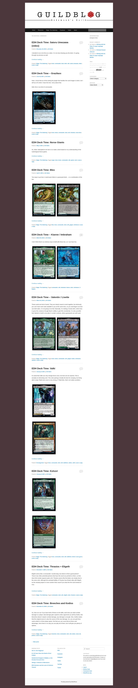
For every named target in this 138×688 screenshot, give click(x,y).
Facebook (62, 30)
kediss (73, 634)
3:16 (100, 67)
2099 (90, 63)
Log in (85, 667)
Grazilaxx (72, 132)
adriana (95, 63)
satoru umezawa (74, 63)
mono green (79, 556)
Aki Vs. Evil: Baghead (37, 650)
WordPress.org (87, 673)
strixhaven (76, 224)
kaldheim (65, 462)
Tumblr (59, 667)
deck (62, 63)
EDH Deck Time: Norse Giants (48, 142)
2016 (103, 63)
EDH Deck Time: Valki (43, 368)
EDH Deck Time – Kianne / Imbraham (52, 234)
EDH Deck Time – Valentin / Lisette (50, 297)
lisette (73, 358)
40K (92, 67)
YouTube (59, 664)
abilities (91, 72)
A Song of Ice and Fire (100, 65)
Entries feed (86, 669)
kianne (68, 287)
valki (74, 462)
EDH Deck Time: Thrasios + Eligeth (51, 566)
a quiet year (104, 67)
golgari (71, 224)
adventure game (96, 67)
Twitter (69, 30)
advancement (99, 63)
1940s (103, 70)
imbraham (63, 287)
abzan (98, 70)
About (75, 30)
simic (71, 287)
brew (53, 63)
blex (53, 224)
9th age (93, 63)
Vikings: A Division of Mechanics (41, 662)
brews (56, 132)
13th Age (91, 70)
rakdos (70, 462)
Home (33, 30)
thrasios (73, 595)
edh (68, 63)
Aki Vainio (50, 49)
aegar (53, 160)
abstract (94, 70)
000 (104, 63)
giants (72, 160)
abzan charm (94, 65)
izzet (76, 160)
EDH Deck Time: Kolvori (45, 471)
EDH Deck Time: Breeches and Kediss (52, 603)
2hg (93, 72)
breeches (54, 634)
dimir (65, 63)
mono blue (78, 132)
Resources (40, 30)
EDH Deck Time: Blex (43, 170)
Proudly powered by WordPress (69, 681)
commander (58, 63)
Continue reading (37, 59)
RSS (58, 650)
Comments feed (87, 671)
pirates (33, 635)
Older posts (35, 641)
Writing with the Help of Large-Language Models (97, 46)
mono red (78, 634)
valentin (34, 360)
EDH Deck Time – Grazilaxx (46, 73)
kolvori (74, 556)
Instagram (59, 657)
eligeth (65, 595)
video (80, 63)
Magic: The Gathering (51, 30)
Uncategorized (40, 462)
